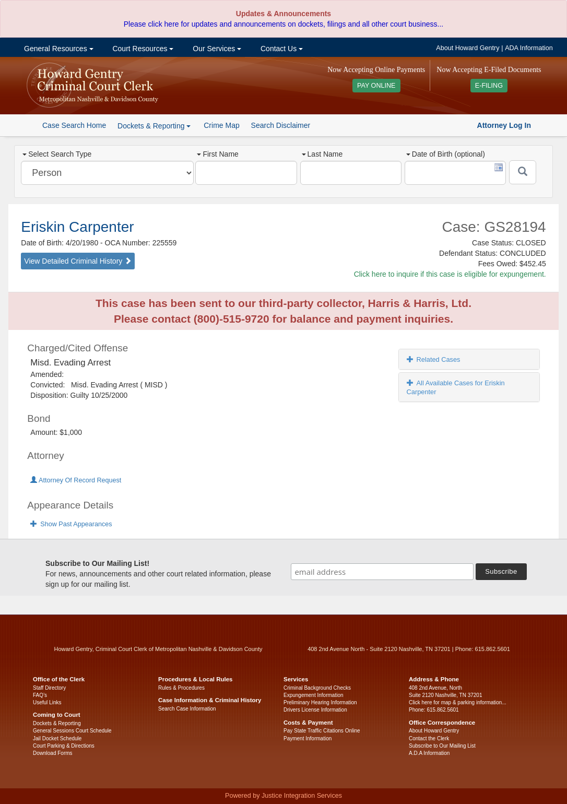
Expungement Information (314, 695)
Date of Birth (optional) (445, 154)
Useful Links (47, 702)
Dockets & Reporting (57, 723)
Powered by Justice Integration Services (283, 795)
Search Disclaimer (281, 125)
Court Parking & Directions (64, 746)
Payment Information (308, 738)
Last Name (322, 154)
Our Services (216, 48)
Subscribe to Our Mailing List (442, 746)
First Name (217, 154)
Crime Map (221, 125)
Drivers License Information (315, 710)
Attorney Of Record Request (75, 480)
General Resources (57, 48)
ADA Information (529, 48)
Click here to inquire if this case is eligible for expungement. (450, 274)
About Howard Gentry (467, 48)
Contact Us (280, 48)
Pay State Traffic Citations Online (322, 731)
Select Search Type (56, 154)
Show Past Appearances (71, 524)
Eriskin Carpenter (77, 227)
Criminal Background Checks (317, 688)
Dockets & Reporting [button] (154, 126)
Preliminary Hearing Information (320, 702)
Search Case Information (187, 709)
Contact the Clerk (429, 738)
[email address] (382, 571)
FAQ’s (40, 695)
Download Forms (53, 753)
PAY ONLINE (376, 85)
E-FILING (489, 85)
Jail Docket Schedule (57, 738)
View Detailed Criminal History (78, 261)
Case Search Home (74, 125)
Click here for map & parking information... (457, 702)
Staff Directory (49, 688)
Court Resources (142, 48)
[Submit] (522, 172)
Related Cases (433, 359)
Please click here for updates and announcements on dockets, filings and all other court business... (283, 24)
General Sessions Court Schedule (72, 731)
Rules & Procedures (181, 688)
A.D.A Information (429, 753)
